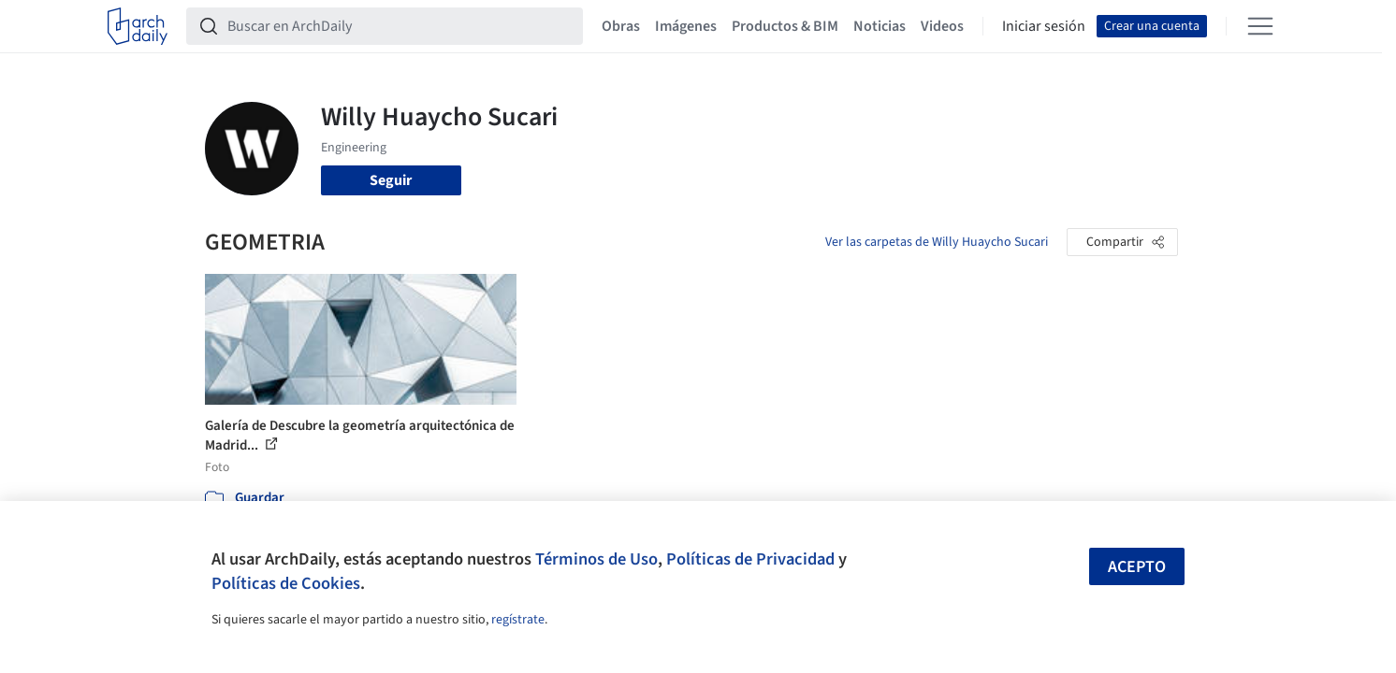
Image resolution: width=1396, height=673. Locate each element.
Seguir (391, 180)
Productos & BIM (785, 26)
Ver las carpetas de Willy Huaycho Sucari (936, 242)
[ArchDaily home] (137, 26)
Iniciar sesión (1043, 26)
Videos (942, 26)
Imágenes (686, 26)
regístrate (518, 619)
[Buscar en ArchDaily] (399, 26)
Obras (621, 26)
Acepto (1137, 567)
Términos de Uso (596, 559)
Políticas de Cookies (285, 583)
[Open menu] (1260, 26)
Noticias (879, 26)
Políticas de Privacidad (750, 559)
